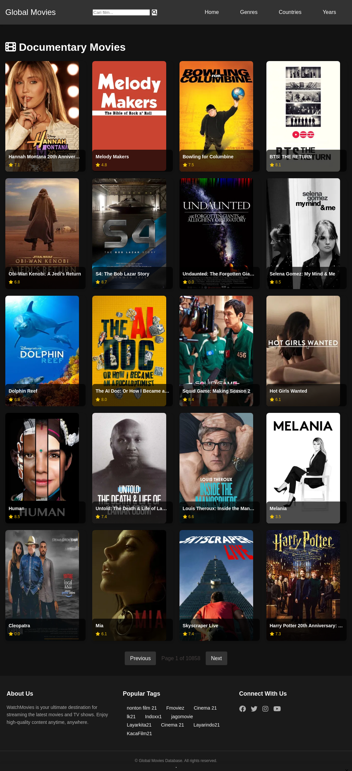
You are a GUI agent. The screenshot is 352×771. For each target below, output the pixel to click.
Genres (248, 12)
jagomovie (182, 716)
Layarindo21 (206, 725)
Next (216, 658)
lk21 (131, 716)
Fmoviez (175, 708)
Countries (290, 12)
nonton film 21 (142, 708)
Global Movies (30, 12)
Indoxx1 (153, 716)
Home (212, 12)
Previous (140, 658)
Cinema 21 (205, 708)
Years (329, 12)
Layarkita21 (139, 725)
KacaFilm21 (139, 733)
